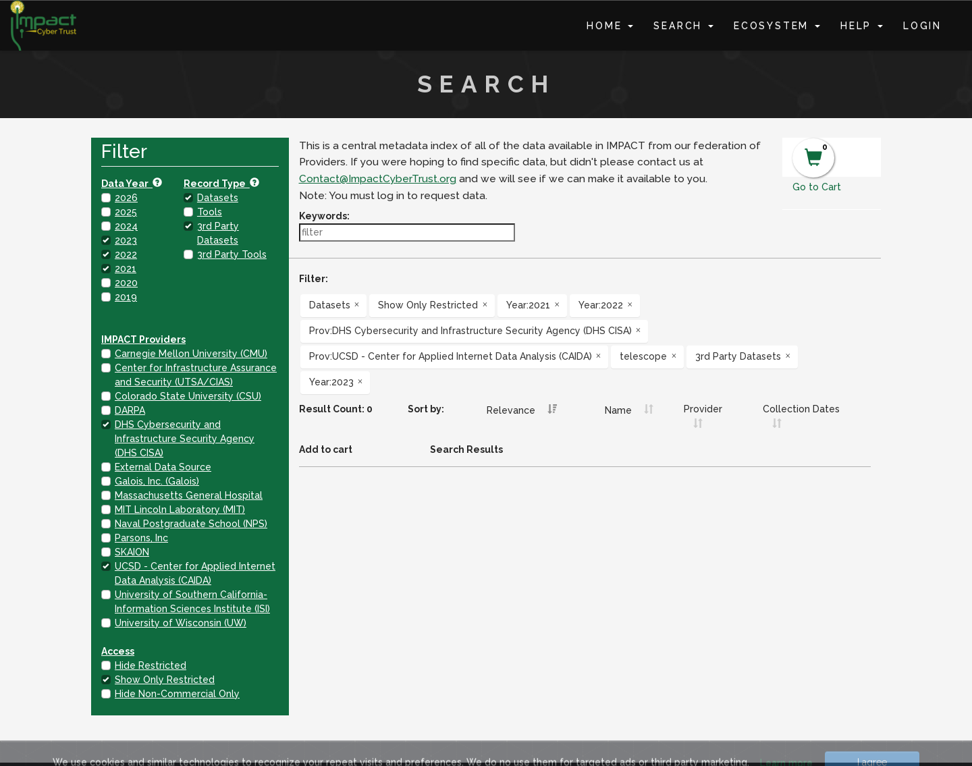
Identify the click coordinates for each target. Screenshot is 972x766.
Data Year (131, 183)
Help (861, 25)
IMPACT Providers (143, 339)
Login (922, 25)
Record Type (221, 183)
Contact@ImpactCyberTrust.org (377, 179)
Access (117, 651)
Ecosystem (777, 25)
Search (683, 25)
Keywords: (324, 216)
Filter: (313, 278)
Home (610, 25)
